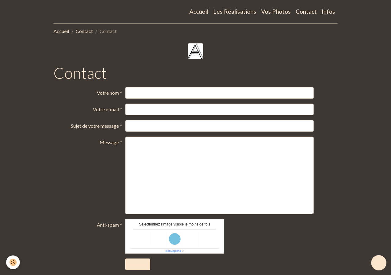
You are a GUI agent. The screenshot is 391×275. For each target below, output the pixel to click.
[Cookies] (13, 262)
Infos (328, 11)
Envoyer (137, 264)
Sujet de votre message (95, 126)
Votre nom (108, 93)
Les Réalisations (234, 11)
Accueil (198, 11)
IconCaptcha (173, 250)
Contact (306, 11)
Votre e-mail (106, 109)
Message (109, 142)
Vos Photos (276, 11)
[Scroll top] (378, 262)
